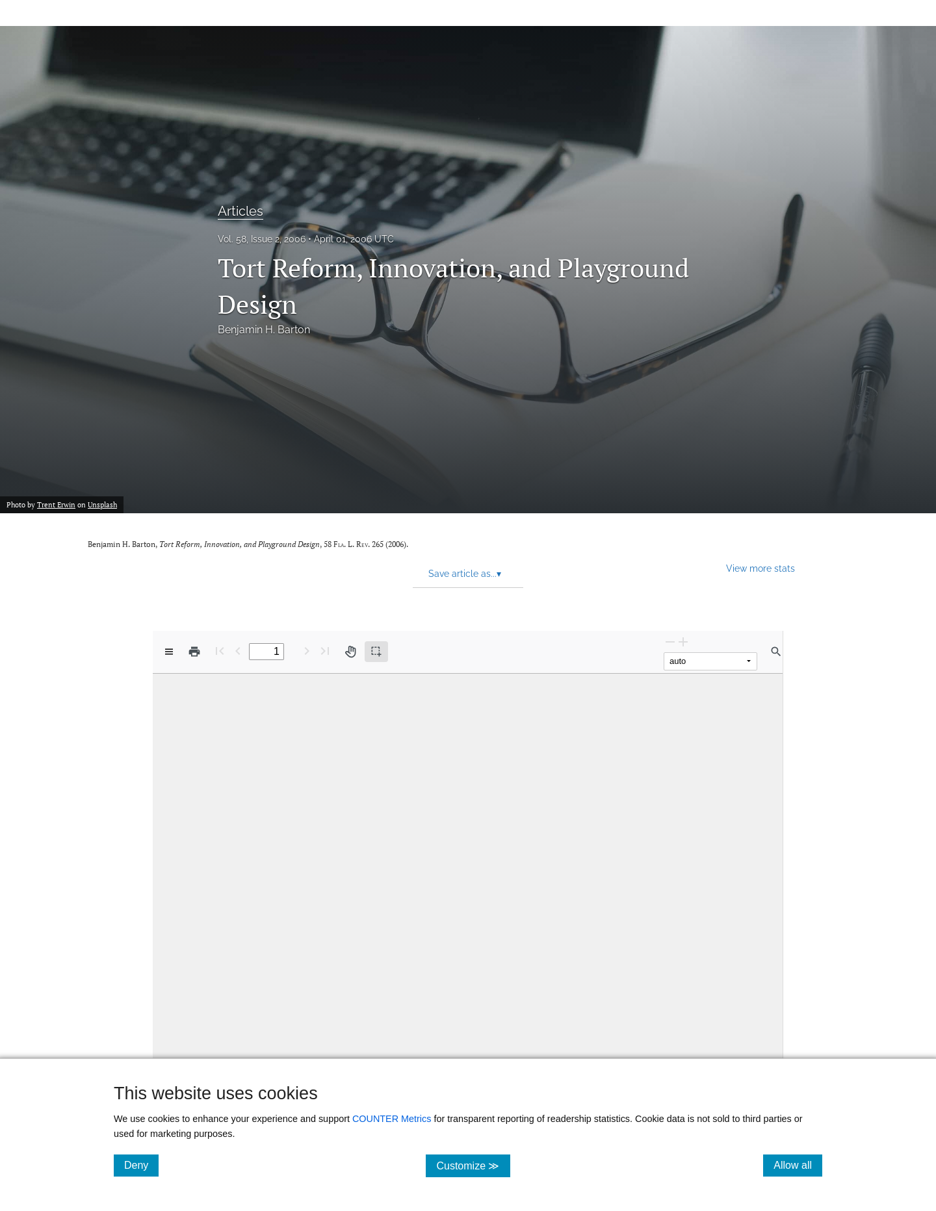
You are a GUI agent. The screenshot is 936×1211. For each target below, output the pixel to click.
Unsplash (102, 504)
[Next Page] (307, 651)
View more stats (760, 568)
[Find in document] (776, 651)
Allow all (798, 1165)
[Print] (194, 651)
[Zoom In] (683, 641)
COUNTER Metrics (392, 1119)
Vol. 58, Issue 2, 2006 (262, 239)
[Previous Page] (238, 651)
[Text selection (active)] (376, 651)
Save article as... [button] (464, 573)
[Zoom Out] (670, 641)
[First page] (220, 651)
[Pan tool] (350, 651)
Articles (240, 211)
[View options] (169, 651)
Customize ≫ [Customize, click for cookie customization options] (473, 1165)
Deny (141, 1165)
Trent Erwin (56, 504)
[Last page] (325, 651)
